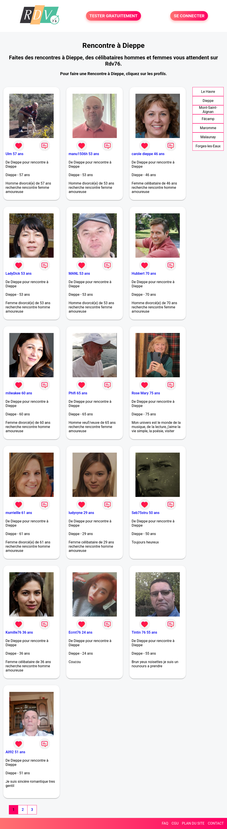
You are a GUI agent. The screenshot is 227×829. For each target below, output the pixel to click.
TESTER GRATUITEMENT (114, 15)
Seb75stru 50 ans (145, 513)
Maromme (208, 128)
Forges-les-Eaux (208, 146)
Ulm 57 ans (14, 154)
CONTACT (216, 823)
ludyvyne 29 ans (81, 513)
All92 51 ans (15, 752)
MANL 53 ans (79, 273)
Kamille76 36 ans (19, 632)
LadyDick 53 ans (18, 273)
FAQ (165, 823)
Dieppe (208, 101)
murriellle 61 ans (19, 513)
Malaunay (208, 137)
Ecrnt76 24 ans (80, 632)
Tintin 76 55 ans (144, 632)
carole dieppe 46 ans (148, 154)
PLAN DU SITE (193, 823)
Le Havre (208, 92)
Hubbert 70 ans (144, 273)
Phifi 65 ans (77, 393)
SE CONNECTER (189, 15)
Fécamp (208, 119)
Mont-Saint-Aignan (208, 109)
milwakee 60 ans (19, 393)
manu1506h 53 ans (83, 154)
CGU (175, 823)
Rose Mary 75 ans (146, 393)
